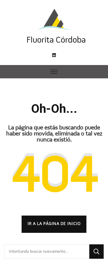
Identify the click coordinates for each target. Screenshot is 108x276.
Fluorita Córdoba (56, 40)
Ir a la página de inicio (54, 224)
